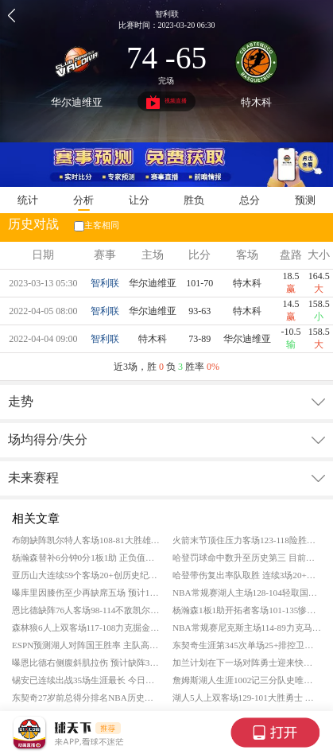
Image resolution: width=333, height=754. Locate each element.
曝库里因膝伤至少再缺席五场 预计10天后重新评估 (86, 592)
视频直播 (166, 102)
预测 (305, 200)
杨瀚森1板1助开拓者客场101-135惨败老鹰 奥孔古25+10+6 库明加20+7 (246, 610)
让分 (139, 200)
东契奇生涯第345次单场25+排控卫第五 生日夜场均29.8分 (246, 645)
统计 (27, 200)
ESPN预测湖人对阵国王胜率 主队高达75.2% (86, 645)
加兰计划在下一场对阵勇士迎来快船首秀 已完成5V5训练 (246, 662)
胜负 (194, 200)
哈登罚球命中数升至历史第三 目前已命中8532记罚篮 (246, 557)
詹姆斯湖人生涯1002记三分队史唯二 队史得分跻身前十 (246, 680)
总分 (249, 200)
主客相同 (95, 225)
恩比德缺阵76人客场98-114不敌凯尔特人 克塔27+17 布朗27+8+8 (86, 610)
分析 (83, 200)
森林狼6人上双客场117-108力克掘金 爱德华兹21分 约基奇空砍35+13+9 (86, 627)
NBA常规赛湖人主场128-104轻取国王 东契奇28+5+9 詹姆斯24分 (246, 592)
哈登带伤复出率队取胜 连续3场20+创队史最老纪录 (246, 575)
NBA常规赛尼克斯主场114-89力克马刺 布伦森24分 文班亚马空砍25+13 (246, 627)
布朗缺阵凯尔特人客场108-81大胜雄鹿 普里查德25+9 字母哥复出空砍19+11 (86, 540)
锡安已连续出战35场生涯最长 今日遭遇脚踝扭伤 (86, 680)
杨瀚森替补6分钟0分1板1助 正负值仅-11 (86, 557)
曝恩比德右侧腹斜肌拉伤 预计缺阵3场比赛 (86, 662)
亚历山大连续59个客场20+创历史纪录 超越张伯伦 (86, 575)
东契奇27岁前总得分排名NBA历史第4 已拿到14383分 (86, 697)
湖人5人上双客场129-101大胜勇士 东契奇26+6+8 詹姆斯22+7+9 (246, 697)
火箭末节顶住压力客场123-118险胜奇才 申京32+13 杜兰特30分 (246, 540)
